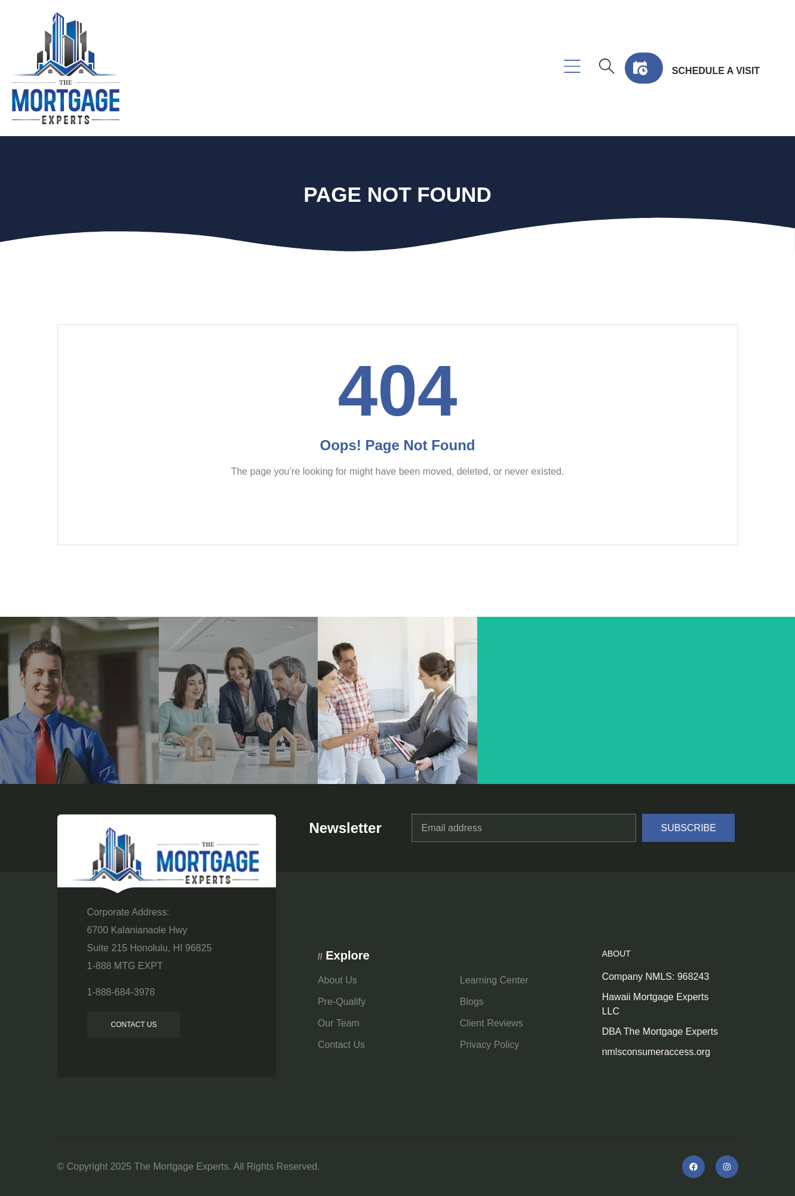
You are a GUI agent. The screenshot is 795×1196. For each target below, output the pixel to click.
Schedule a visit (716, 71)
